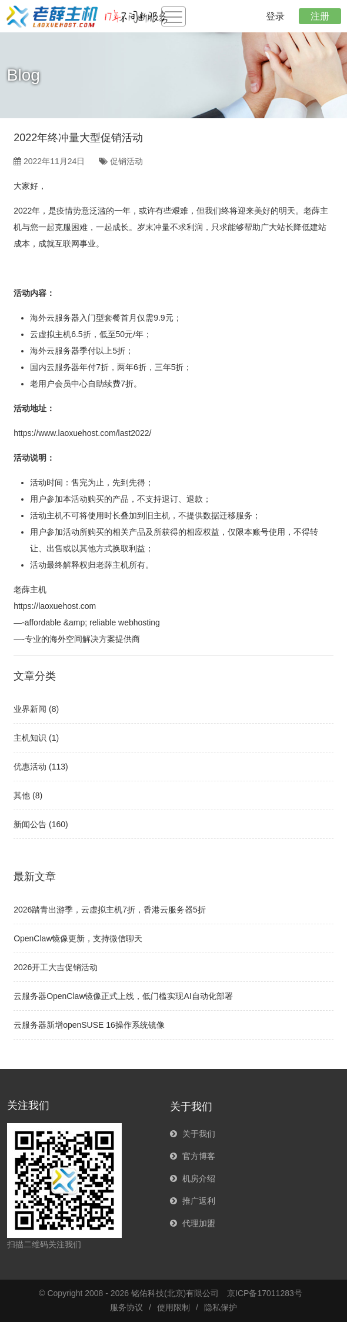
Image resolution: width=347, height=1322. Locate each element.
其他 (22, 795)
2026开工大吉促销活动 (56, 967)
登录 (275, 16)
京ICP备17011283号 (264, 1293)
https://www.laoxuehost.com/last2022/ (82, 433)
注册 (320, 16)
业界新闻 (30, 709)
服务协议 (126, 1307)
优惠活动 (30, 766)
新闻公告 (30, 824)
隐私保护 (220, 1307)
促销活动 (126, 161)
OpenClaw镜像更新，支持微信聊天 (78, 938)
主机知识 (30, 737)
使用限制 (173, 1307)
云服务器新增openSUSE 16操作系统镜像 (89, 1025)
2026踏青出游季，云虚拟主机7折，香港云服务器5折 (110, 909)
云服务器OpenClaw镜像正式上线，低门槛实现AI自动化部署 (123, 996)
